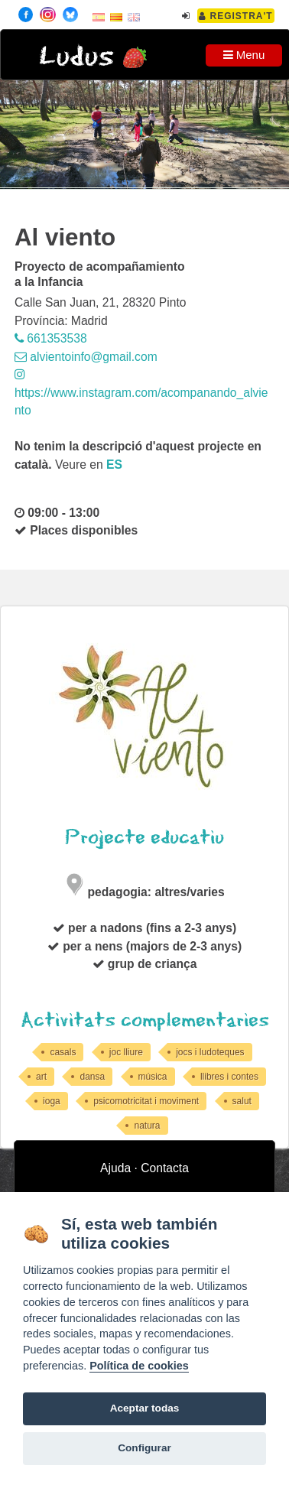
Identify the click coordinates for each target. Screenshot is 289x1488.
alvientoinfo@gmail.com (86, 356)
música (152, 1076)
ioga (51, 1101)
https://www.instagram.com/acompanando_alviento (141, 393)
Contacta (165, 1167)
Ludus (76, 57)
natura (147, 1125)
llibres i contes (229, 1076)
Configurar (144, 1448)
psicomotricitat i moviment (146, 1101)
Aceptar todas (145, 1408)
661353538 (51, 338)
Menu (244, 54)
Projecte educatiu (144, 837)
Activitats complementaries (145, 1020)
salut (242, 1101)
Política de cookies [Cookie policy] (139, 1366)
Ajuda (115, 1167)
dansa (92, 1076)
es (114, 464)
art (41, 1076)
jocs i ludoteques (210, 1052)
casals (63, 1052)
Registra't (236, 16)
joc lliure (126, 1052)
